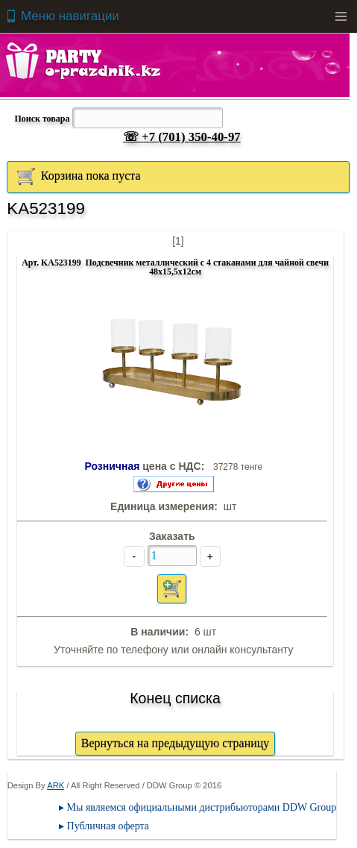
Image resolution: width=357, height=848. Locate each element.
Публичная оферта (108, 826)
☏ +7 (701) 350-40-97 (182, 137)
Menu (341, 16)
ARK (55, 785)
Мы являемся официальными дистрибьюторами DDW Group (202, 807)
